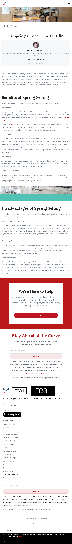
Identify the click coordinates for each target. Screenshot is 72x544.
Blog (4, 464)
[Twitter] (7, 405)
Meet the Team (8, 427)
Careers (5, 448)
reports (13, 124)
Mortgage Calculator (10, 451)
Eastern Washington (10, 458)
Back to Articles (10, 26)
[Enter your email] (38, 350)
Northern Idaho (8, 461)
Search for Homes (9, 424)
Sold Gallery (7, 454)
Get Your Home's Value (11, 434)
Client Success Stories (10, 431)
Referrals (6, 468)
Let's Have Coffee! (9, 444)
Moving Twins (8, 471)
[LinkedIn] (11, 405)
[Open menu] (69, 3)
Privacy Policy (36, 523)
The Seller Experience (10, 441)
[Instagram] (18, 405)
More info (22, 536)
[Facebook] (3, 405)
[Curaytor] (12, 416)
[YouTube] (15, 405)
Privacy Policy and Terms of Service (18, 505)
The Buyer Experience (10, 438)
